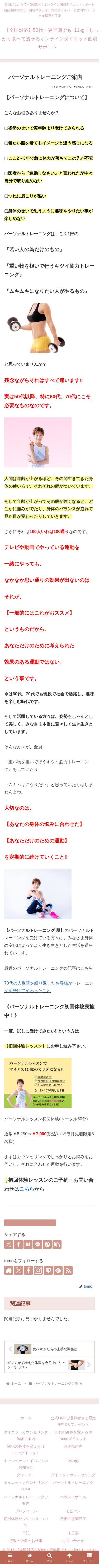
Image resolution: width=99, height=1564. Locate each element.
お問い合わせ (73, 1541)
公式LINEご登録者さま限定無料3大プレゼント (73, 1421)
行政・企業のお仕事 (26, 1541)
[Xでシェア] (8, 1244)
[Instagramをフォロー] (38, 1270)
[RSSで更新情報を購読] (68, 1270)
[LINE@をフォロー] (48, 1270)
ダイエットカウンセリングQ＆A (26, 1485)
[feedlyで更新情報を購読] (58, 1270)
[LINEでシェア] (37, 1244)
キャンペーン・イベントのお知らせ (26, 1464)
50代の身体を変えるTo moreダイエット (73, 1435)
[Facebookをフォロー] (28, 1270)
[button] (57, 1244)
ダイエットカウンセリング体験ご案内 (26, 1435)
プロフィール (26, 1511)
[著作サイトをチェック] (8, 1270)
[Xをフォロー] (18, 1270)
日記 (26, 1533)
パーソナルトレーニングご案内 (30, 1222)
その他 (73, 1461)
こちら (26, 1189)
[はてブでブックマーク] (27, 1244)
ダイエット (26, 1475)
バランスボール (73, 1497)
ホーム (25, 1418)
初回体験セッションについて (26, 1522)
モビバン (73, 1511)
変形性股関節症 (73, 1519)
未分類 (73, 1533)
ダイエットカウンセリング (73, 1475)
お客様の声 (73, 1446)
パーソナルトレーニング (73, 1482)
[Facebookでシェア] (18, 1244)
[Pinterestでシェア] (47, 1244)
